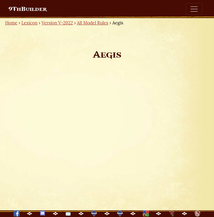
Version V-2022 (57, 23)
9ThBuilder (27, 9)
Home (11, 23)
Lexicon (29, 23)
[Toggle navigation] (194, 9)
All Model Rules (92, 23)
